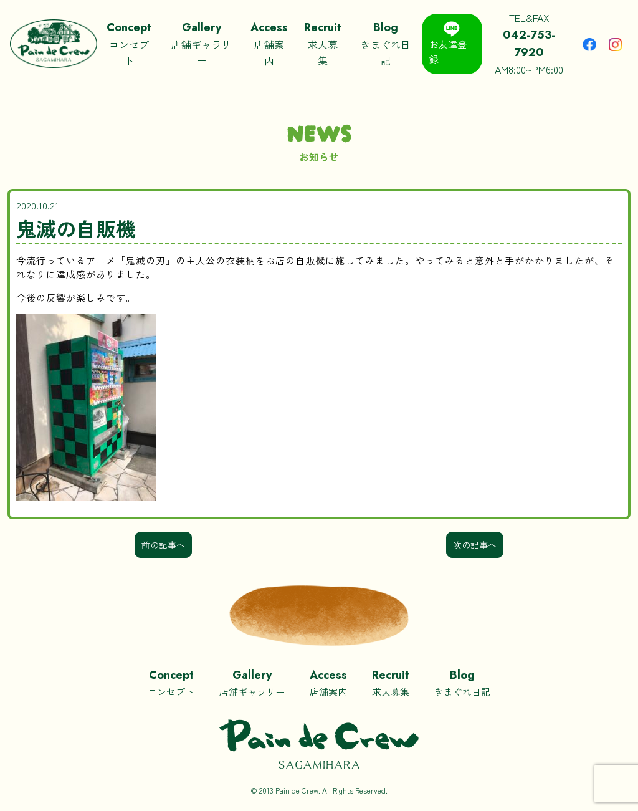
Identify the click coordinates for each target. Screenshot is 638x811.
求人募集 (322, 43)
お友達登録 (448, 43)
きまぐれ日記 (385, 43)
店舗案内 (269, 43)
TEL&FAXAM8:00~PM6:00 (529, 43)
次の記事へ (475, 545)
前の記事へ (163, 545)
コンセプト (129, 43)
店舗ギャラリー (201, 43)
